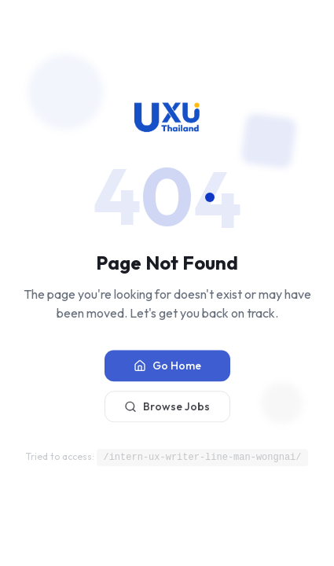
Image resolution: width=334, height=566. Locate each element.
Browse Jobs (167, 409)
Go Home (167, 368)
